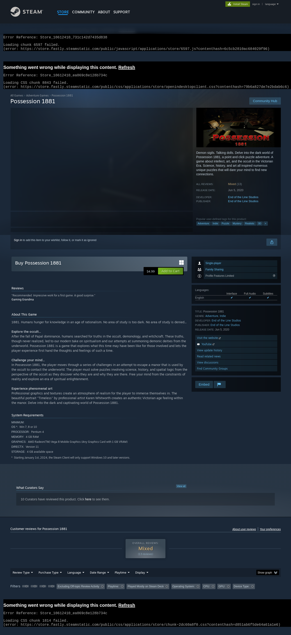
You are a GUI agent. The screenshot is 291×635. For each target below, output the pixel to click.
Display (140, 578)
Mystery (237, 228)
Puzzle (225, 228)
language (270, 4)
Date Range (98, 578)
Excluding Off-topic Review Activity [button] (78, 591)
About (104, 12)
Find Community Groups (212, 374)
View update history (209, 355)
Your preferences (270, 534)
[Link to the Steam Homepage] (30, 15)
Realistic (249, 228)
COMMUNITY (83, 12)
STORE (63, 12)
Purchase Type (48, 578)
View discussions (207, 368)
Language (74, 578)
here (88, 504)
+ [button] (265, 228)
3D (259, 228)
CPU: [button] (206, 591)
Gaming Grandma (22, 305)
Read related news (209, 361)
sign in (256, 4)
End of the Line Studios (243, 202)
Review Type (21, 578)
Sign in (18, 245)
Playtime (120, 578)
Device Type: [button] (241, 591)
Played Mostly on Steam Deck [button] (146, 591)
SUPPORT (121, 12)
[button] (170, 276)
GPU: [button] (221, 591)
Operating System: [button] (183, 591)
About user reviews (244, 534)
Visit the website (209, 343)
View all (181, 491)
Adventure (203, 228)
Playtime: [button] (113, 591)
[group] (145, 592)
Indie (215, 228)
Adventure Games (37, 101)
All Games (16, 101)
